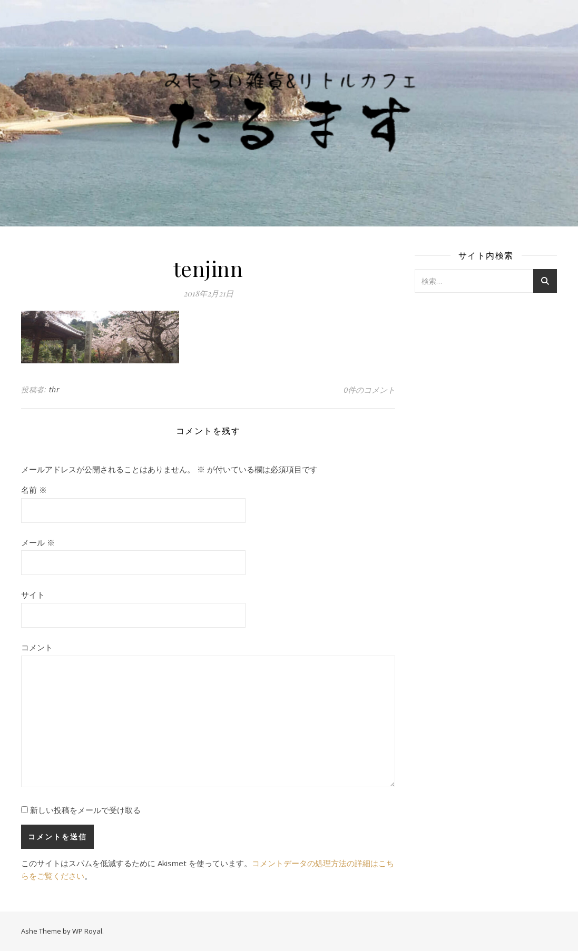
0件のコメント (369, 389)
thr (54, 389)
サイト (33, 594)
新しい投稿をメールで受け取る (85, 810)
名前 (34, 489)
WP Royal (87, 931)
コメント (37, 647)
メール (38, 542)
